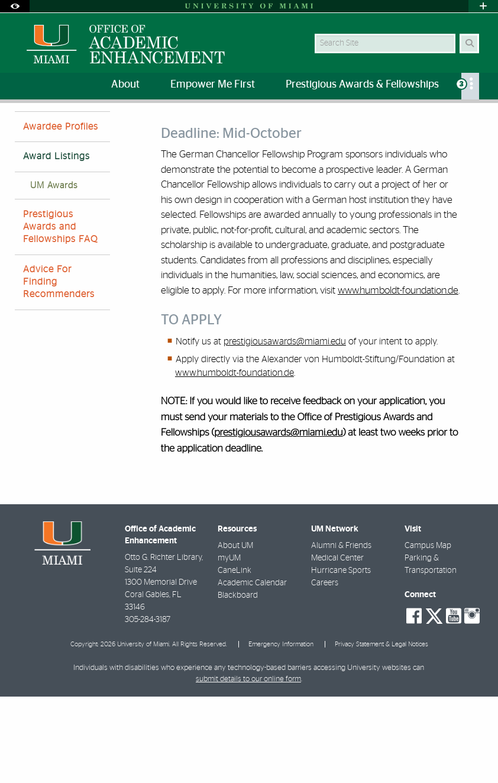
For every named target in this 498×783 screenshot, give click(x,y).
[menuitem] (470, 86)
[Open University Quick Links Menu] (483, 6)
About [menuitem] (125, 84)
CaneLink (234, 657)
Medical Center (337, 644)
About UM (235, 632)
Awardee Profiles (60, 213)
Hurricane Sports (341, 657)
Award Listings (221, 127)
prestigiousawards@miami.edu (285, 428)
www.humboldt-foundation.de (398, 377)
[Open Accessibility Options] (15, 6)
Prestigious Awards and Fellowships (115, 127)
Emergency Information (280, 730)
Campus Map (428, 632)
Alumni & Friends (341, 632)
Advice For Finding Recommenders (59, 368)
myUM (229, 644)
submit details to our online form (248, 765)
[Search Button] (469, 43)
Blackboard (238, 682)
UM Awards (53, 272)
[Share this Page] (478, 120)
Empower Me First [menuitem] (212, 84)
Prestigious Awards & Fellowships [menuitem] (362, 84)
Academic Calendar (252, 669)
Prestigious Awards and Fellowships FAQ (60, 313)
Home (25, 127)
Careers (324, 669)
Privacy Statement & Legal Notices (381, 730)
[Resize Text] (454, 119)
